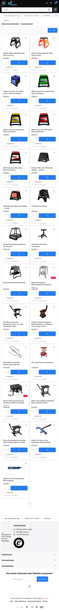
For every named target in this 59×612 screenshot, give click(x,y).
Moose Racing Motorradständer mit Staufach (14, 245)
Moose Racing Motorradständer (14, 282)
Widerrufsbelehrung (20, 601)
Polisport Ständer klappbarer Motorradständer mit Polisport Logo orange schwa (42, 324)
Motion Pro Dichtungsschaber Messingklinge (13, 479)
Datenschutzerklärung (34, 601)
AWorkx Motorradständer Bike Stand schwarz (14, 54)
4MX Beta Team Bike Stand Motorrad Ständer (12, 169)
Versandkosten (15, 70)
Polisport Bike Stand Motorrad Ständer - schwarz (42, 169)
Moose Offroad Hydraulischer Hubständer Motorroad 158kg (13, 402)
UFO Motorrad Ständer (39, 206)
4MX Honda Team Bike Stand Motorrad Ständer (41, 131)
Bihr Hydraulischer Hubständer (42, 362)
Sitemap (44, 601)
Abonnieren (42, 579)
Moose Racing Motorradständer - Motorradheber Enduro (43, 402)
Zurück (5, 20)
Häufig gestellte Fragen (24, 529)
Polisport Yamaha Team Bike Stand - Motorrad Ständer (13, 92)
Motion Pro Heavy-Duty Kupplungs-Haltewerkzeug (40, 441)
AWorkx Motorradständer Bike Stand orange (42, 54)
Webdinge (46, 598)
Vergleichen (9, 67)
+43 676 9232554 (22, 534)
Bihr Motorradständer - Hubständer (39, 245)
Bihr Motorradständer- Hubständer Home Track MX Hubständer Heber (13, 324)
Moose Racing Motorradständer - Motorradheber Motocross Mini (15, 441)
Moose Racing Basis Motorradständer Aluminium (41, 284)
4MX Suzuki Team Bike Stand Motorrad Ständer (13, 131)
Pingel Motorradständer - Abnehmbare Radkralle (12, 363)
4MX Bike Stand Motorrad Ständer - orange (15, 207)
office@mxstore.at (22, 532)
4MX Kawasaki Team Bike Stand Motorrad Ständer (42, 92)
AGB (11, 601)
